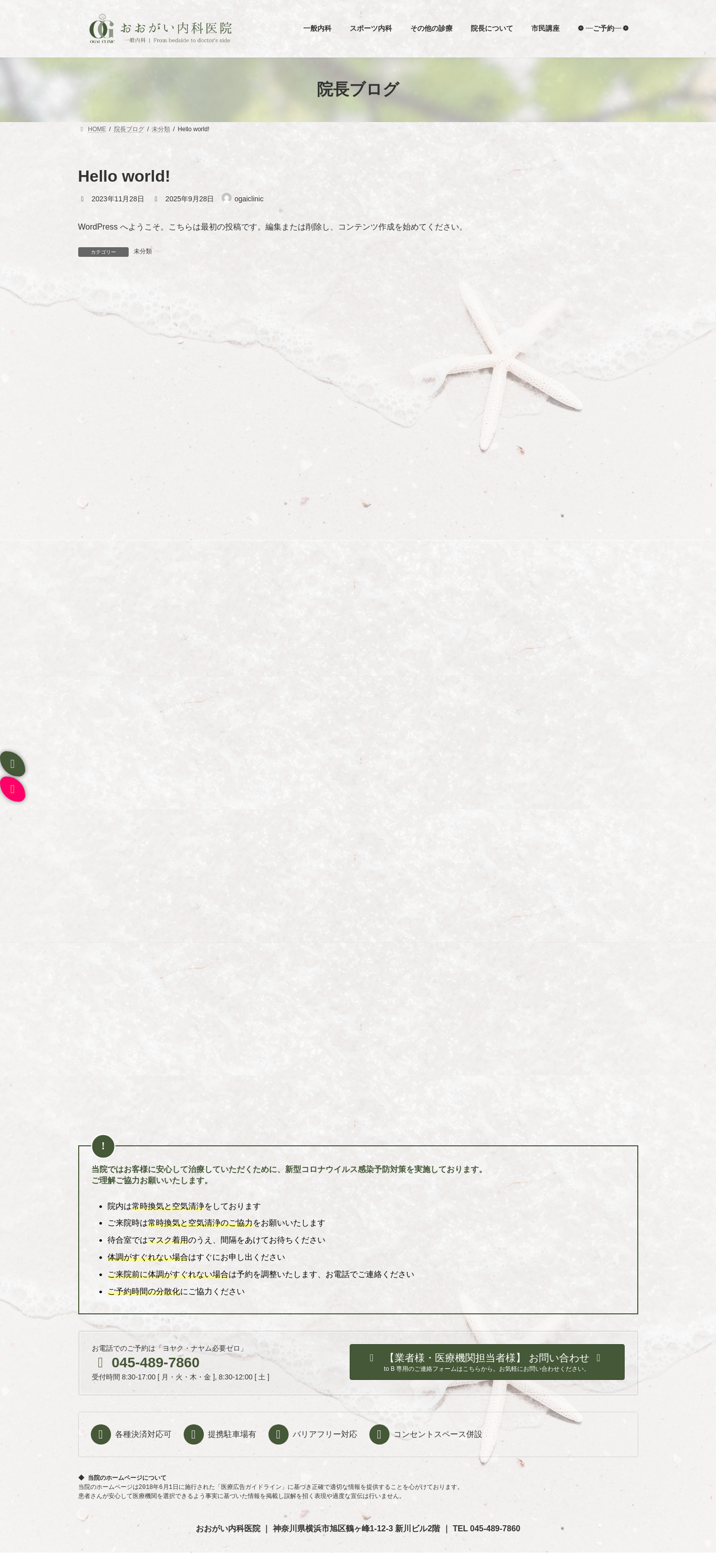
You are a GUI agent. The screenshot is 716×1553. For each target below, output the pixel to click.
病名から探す (312, 1375)
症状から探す (256, 1375)
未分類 (143, 251)
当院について (199, 1375)
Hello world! (302, 615)
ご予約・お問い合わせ (380, 1375)
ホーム (96, 1375)
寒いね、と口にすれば (317, 475)
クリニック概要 (451, 1375)
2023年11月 (104, 846)
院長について (143, 1375)
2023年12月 (104, 827)
